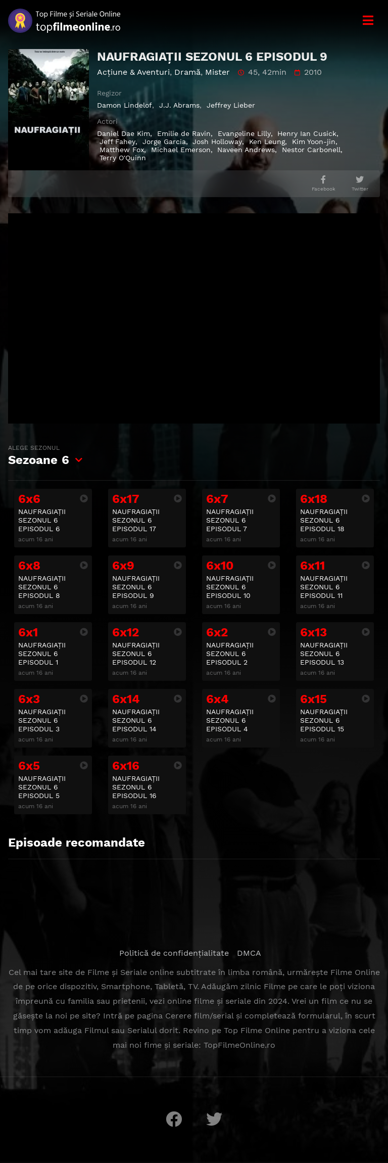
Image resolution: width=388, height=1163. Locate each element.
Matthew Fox (122, 150)
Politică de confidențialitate (174, 953)
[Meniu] (368, 20)
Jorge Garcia (164, 141)
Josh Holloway (217, 141)
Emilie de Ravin (184, 133)
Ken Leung (267, 141)
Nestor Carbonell (311, 150)
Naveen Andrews (246, 150)
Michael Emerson (181, 150)
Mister (217, 72)
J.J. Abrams (179, 105)
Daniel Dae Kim (123, 133)
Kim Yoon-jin (313, 141)
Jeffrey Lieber (231, 105)
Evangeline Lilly (244, 133)
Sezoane (38, 455)
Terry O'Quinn (123, 158)
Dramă (187, 72)
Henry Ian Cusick (306, 133)
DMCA (249, 953)
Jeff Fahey (117, 141)
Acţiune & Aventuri (133, 72)
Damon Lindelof (124, 105)
